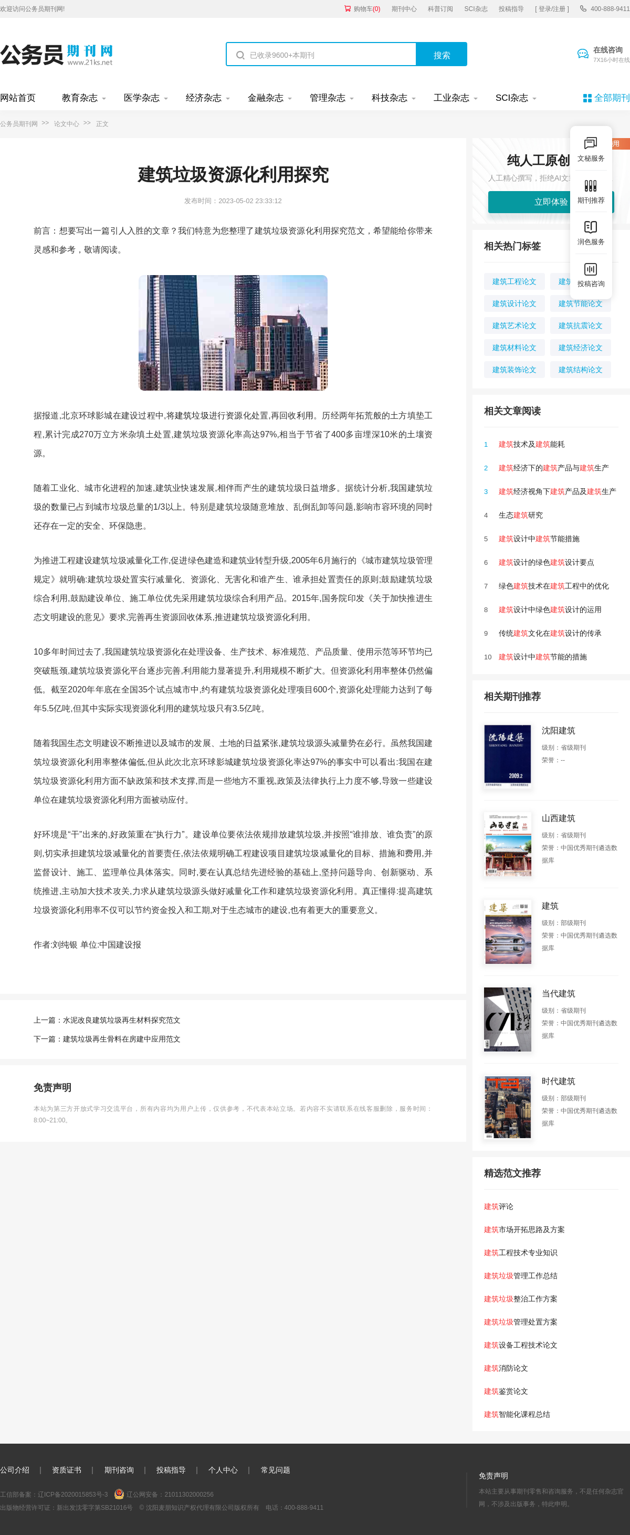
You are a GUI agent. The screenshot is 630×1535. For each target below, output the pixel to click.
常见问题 (275, 1470)
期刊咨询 (119, 1470)
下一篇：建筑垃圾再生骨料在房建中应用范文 (107, 1039)
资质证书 (66, 1470)
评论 (498, 1206)
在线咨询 (611, 55)
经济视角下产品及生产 (557, 491)
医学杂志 (142, 98)
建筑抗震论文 (581, 325)
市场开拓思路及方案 (524, 1229)
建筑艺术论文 (514, 325)
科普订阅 (440, 9)
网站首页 (18, 98)
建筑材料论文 (514, 347)
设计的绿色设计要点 (546, 562)
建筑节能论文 (581, 303)
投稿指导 (511, 9)
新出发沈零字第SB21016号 (95, 1507)
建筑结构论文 (581, 369)
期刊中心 (404, 9)
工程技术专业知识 (521, 1252)
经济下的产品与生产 (554, 468)
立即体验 (551, 201)
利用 (305, 415)
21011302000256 (188, 1494)
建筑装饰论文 (514, 369)
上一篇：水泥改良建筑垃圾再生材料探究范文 (107, 1020)
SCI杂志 (476, 9)
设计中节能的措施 (543, 657)
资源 (234, 415)
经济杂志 (204, 98)
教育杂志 (80, 98)
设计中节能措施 (539, 538)
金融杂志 (266, 98)
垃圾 (200, 415)
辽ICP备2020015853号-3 (73, 1494)
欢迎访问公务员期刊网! (32, 9)
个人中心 (223, 1470)
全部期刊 (612, 98)
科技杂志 (389, 98)
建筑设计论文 (514, 303)
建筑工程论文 (514, 281)
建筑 (183, 415)
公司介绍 (14, 1470)
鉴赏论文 (506, 1391)
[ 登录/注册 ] (552, 9)
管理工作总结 (521, 1275)
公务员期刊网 (19, 124)
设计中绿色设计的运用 (550, 609)
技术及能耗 (532, 444)
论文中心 (66, 124)
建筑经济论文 (581, 347)
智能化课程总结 (517, 1414)
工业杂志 (451, 98)
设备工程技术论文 (521, 1345)
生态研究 (521, 515)
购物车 (367, 9)
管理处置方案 (521, 1322)
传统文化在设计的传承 (550, 633)
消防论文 (506, 1368)
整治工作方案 (521, 1299)
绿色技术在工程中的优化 (554, 586)
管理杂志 (327, 98)
